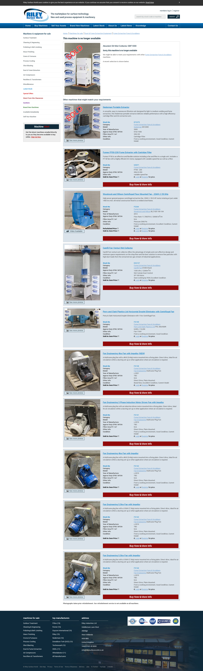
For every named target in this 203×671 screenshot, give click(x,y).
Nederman (138, 127)
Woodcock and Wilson (142, 211)
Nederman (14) (58, 638)
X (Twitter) (94, 667)
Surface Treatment (30, 38)
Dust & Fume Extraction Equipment (98, 33)
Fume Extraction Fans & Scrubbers (126, 33)
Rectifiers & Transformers (32, 79)
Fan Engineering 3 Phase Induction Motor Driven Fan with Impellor (133, 402)
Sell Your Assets (58, 25)
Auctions (26, 103)
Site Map (43, 667)
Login (137, 177)
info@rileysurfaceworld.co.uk (93, 650)
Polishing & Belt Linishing (32, 47)
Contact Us (173, 25)
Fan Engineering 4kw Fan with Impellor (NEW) (124, 353)
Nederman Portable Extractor (116, 107)
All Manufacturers (59, 656)
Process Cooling (29, 61)
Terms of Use (58, 667)
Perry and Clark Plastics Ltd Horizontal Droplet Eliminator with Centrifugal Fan (138, 311)
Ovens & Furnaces (29, 56)
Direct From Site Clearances (33, 98)
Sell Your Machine (29, 116)
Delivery (81, 667)
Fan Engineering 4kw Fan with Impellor (120, 453)
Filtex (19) (56, 623)
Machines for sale (76, 33)
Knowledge (141, 25)
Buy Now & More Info (140, 184)
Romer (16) (56, 627)
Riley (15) (56, 634)
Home (28, 25)
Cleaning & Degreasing (31, 42)
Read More (150, 2)
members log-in (166, 11)
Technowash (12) (58, 645)
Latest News (126, 25)
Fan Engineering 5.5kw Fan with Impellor (121, 504)
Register (145, 177)
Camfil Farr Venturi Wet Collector (118, 248)
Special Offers (28, 93)
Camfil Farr (138, 268)
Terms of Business (71, 667)
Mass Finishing (28, 52)
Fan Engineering (140, 371)
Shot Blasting (28, 65)
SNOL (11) (56, 649)
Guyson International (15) (62, 630)
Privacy (49, 667)
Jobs (87, 667)
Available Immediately (31, 112)
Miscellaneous (28, 84)
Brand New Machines (79, 25)
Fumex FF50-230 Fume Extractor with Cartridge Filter (127, 152)
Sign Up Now (36, 137)
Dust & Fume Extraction (31, 70)
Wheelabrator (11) (59, 653)
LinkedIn (110, 667)
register (176, 11)
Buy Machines (41, 25)
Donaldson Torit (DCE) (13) (62, 641)
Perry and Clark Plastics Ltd (144, 327)
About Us (112, 25)
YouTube (103, 667)
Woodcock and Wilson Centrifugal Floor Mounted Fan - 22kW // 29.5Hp (135, 194)
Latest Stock (98, 25)
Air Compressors (29, 75)
